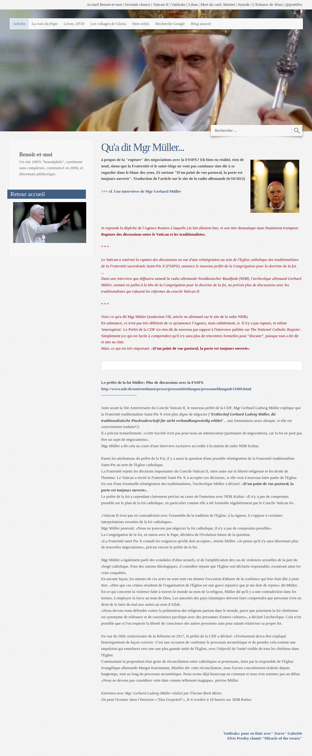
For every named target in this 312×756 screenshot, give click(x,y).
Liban (192, 4)
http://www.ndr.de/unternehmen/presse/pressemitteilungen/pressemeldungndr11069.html (176, 389)
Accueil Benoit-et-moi (104, 4)
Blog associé (201, 23)
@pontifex (293, 4)
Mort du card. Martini (217, 4)
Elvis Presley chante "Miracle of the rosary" (264, 738)
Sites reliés (140, 23)
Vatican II (160, 4)
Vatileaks (178, 4)
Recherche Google (170, 23)
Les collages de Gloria (108, 23)
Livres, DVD (74, 23)
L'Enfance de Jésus (268, 4)
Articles (19, 23)
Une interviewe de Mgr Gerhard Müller (147, 191)
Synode (244, 4)
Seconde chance (137, 4)
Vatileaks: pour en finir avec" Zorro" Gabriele (262, 733)
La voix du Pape (45, 23)
